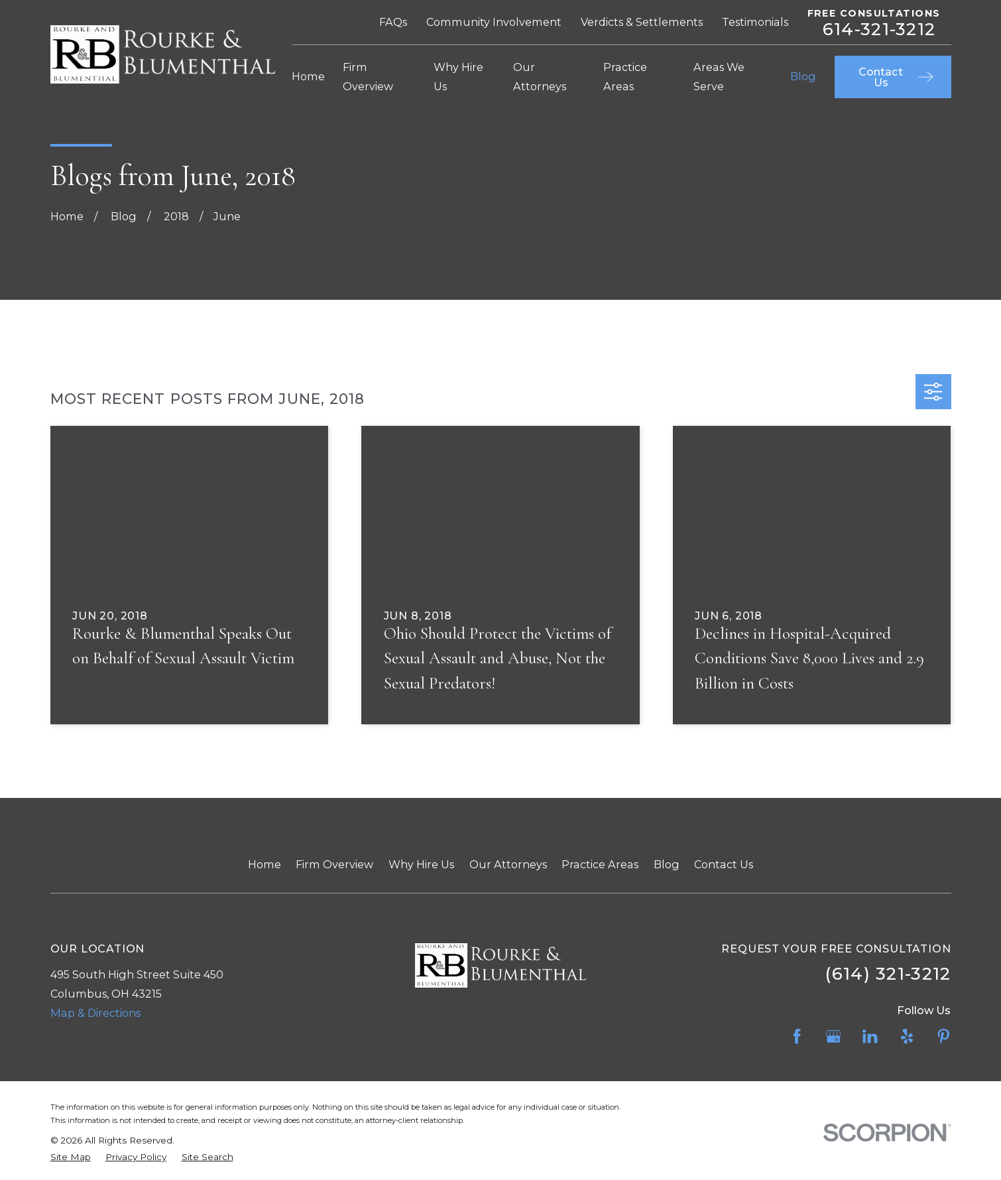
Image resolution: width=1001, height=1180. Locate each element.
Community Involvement (493, 22)
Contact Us (723, 864)
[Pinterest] (943, 1036)
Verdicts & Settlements (642, 22)
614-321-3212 (879, 29)
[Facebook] (797, 1036)
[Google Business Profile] (833, 1036)
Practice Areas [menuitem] (625, 76)
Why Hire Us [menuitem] (458, 76)
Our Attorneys (508, 864)
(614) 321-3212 (888, 973)
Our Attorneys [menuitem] (539, 76)
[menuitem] (70, 1157)
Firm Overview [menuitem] (368, 76)
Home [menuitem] (308, 76)
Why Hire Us (421, 864)
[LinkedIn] (870, 1036)
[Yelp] (907, 1036)
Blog (666, 864)
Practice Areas (599, 864)
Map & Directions (95, 1012)
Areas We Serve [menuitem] (718, 76)
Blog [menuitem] (803, 76)
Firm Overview (334, 864)
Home (264, 864)
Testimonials (755, 22)
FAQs (393, 22)
